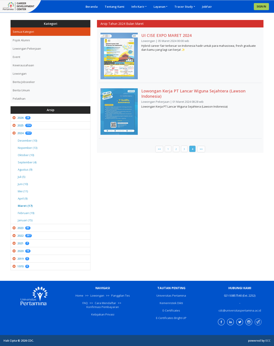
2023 (21, 228)
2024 (22, 133)
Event (16, 57)
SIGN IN (261, 6)
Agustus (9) (25, 169)
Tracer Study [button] (183, 7)
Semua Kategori (23, 32)
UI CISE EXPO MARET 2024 (166, 35)
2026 (21, 118)
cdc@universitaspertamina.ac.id (239, 310)
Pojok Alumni (21, 40)
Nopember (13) (27, 148)
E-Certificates (171, 310)
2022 (22, 236)
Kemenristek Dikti (171, 303)
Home (79, 295)
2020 (21, 251)
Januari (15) (25, 220)
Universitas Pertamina (171, 295)
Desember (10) (27, 140)
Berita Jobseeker (24, 82)
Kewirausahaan (23, 65)
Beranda (92, 7)
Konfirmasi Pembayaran (102, 307)
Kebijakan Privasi (102, 314)
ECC (267, 340)
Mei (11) (23, 191)
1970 (21, 266)
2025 (22, 125)
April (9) (22, 198)
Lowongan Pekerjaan (27, 48)
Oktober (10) (26, 155)
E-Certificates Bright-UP (171, 318)
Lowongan (20, 74)
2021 (21, 243)
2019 (21, 259)
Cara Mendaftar (105, 303)
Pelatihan (19, 99)
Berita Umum (21, 90)
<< (159, 149)
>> (201, 149)
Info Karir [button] (138, 7)
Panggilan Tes (120, 295)
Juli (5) (21, 177)
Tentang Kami (114, 7)
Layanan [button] (159, 7)
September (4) (27, 162)
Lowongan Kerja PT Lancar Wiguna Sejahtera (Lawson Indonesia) (193, 93)
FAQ (85, 303)
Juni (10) (23, 184)
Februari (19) (26, 213)
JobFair (207, 7)
